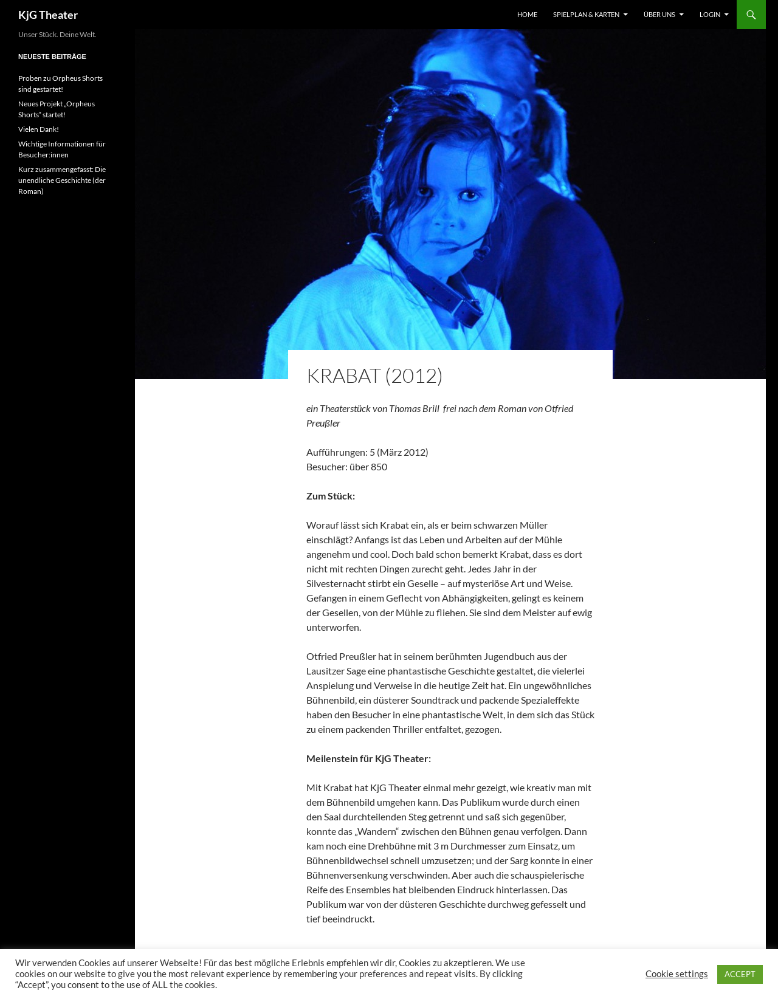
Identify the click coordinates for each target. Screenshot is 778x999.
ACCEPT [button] (740, 974)
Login (710, 14)
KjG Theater (48, 14)
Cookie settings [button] (676, 974)
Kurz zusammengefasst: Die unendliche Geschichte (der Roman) (62, 180)
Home (527, 14)
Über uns (659, 14)
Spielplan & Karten (586, 14)
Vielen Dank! (38, 129)
